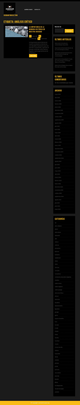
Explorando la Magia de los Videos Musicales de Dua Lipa (63, 66)
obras (56, 357)
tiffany (56, 382)
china (56, 261)
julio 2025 (57, 126)
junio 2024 (57, 168)
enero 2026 (58, 107)
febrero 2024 (58, 180)
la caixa (57, 325)
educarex (57, 299)
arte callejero (58, 226)
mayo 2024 (58, 171)
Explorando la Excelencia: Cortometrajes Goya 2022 (61, 44)
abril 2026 (57, 97)
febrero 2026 (58, 104)
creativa (57, 280)
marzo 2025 (58, 139)
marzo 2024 (58, 177)
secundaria (58, 373)
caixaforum (58, 258)
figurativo (57, 309)
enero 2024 (58, 183)
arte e (56, 229)
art (55, 222)
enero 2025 (58, 145)
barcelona (57, 248)
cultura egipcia (58, 286)
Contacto (37, 9)
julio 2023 (57, 203)
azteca (56, 242)
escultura (57, 302)
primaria (57, 369)
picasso (57, 363)
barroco (57, 251)
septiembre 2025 (59, 120)
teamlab (57, 376)
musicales (57, 353)
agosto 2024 (58, 161)
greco (56, 315)
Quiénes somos (28, 9)
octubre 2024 (58, 155)
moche (57, 337)
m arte (56, 328)
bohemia (57, 254)
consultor (57, 270)
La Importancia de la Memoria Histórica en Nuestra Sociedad (37, 29)
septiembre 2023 (59, 196)
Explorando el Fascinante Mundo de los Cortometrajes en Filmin (64, 48)
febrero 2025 (58, 142)
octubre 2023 (58, 193)
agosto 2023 (58, 199)
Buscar (69, 31)
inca (56, 321)
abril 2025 (57, 136)
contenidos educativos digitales (63, 277)
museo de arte (58, 347)
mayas (56, 331)
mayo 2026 (58, 94)
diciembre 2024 (59, 148)
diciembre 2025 (59, 110)
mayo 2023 (58, 209)
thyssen (57, 379)
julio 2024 (57, 164)
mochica (57, 341)
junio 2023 (57, 206)
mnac (56, 334)
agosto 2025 (58, 123)
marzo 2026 (58, 100)
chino (56, 264)
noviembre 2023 (59, 190)
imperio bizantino (59, 318)
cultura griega (58, 290)
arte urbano (58, 232)
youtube (57, 392)
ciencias (57, 267)
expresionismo (58, 305)
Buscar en (58, 27)
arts (56, 238)
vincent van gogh (59, 389)
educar (57, 296)
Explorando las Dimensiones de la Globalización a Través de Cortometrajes (63, 54)
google (57, 312)
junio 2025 (57, 129)
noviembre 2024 (59, 152)
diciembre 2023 (59, 187)
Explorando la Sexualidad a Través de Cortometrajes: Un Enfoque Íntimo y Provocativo (63, 60)
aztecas (57, 245)
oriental (57, 360)
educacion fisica (59, 293)
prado (56, 366)
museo (56, 344)
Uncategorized (58, 385)
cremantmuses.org (11, 15)
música (57, 350)
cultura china (58, 283)
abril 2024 (57, 174)
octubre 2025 (58, 116)
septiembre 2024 (59, 158)
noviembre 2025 (59, 113)
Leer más (33, 56)
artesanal (57, 235)
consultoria (58, 274)
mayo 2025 (58, 132)
